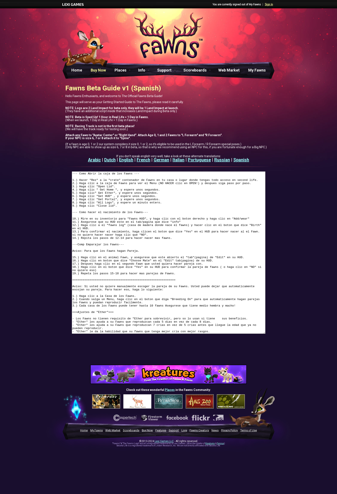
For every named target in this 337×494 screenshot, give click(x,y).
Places (120, 70)
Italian (178, 159)
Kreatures (210, 475)
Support (164, 70)
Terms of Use (248, 462)
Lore (184, 462)
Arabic (94, 159)
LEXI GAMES (73, 4)
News (215, 462)
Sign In (269, 4)
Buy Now (98, 70)
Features (160, 462)
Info (141, 70)
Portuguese (199, 159)
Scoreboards (195, 70)
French (143, 159)
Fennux (220, 475)
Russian (222, 159)
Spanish (241, 159)
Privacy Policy (229, 462)
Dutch (110, 159)
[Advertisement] (168, 385)
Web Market (229, 70)
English (126, 159)
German (161, 159)
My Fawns (257, 70)
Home (76, 70)
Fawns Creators (199, 462)
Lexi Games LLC (164, 473)
